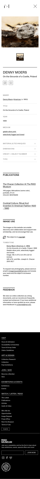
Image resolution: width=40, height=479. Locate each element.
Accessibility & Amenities (10, 345)
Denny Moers (8, 99)
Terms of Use (6, 424)
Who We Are (5, 410)
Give (3, 377)
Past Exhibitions (7, 365)
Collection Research (8, 359)
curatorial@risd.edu (23, 304)
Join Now (31, 452)
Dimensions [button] (8, 149)
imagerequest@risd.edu (18, 271)
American (17, 99)
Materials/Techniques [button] (14, 143)
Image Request (6, 416)
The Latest (5, 397)
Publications (5, 400)
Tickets (5, 429)
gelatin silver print (9, 131)
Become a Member (8, 374)
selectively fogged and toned (13, 134)
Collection (5, 362)
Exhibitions (5, 386)
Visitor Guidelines (7, 350)
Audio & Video (6, 406)
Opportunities (6, 413)
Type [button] (5, 159)
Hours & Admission (8, 342)
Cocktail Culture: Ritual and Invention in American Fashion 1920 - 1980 (19, 205)
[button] (20, 57)
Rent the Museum (7, 422)
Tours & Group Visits (8, 347)
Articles (4, 403)
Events (3, 388)
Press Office (5, 419)
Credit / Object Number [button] (15, 154)
